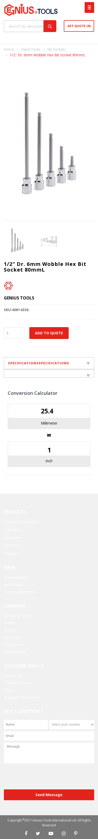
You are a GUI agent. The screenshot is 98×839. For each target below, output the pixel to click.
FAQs (8, 690)
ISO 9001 (11, 637)
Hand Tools (30, 49)
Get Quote (79, 26)
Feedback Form (17, 682)
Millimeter (49, 423)
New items (13, 537)
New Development (19, 591)
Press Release (15, 577)
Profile (9, 622)
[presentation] (43, 777)
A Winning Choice (18, 615)
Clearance (12, 553)
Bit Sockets (56, 49)
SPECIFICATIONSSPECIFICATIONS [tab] (49, 363)
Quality (9, 630)
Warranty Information (22, 697)
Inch (49, 460)
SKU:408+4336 (16, 309)
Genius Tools (19, 298)
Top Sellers (13, 545)
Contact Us (13, 675)
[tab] (49, 373)
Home (9, 49)
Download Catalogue (21, 521)
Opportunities (15, 651)
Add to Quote (49, 332)
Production (13, 644)
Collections (13, 529)
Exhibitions (13, 584)
